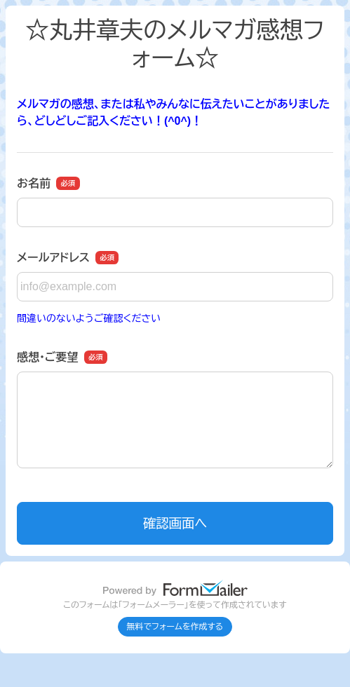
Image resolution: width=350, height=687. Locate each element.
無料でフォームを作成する (175, 627)
